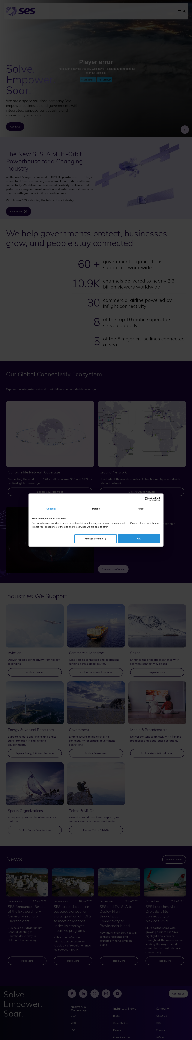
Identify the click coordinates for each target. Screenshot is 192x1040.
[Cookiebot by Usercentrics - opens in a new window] (147, 499)
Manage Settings (95, 538)
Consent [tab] (51, 508)
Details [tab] (96, 508)
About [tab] (141, 508)
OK (139, 538)
